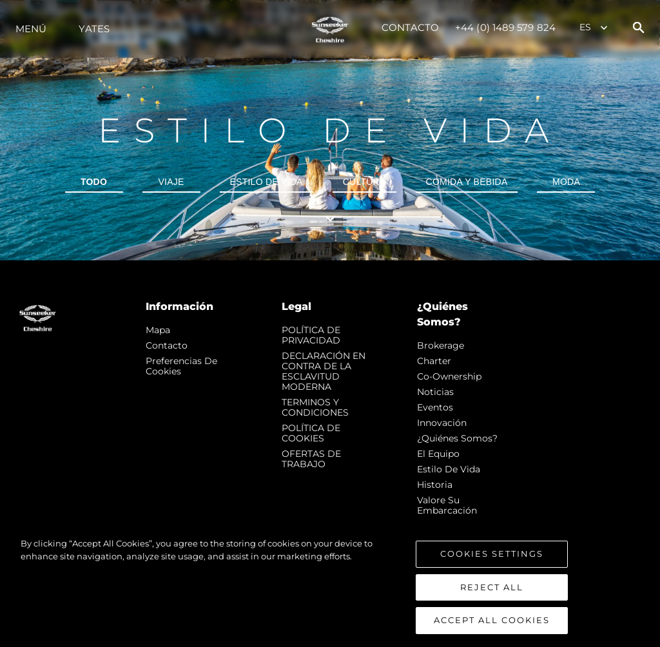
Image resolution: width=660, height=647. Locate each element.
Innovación (442, 423)
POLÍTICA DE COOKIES (311, 433)
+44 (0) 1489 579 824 (505, 27)
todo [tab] (94, 182)
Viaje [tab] (171, 182)
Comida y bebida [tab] (467, 182)
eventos (435, 407)
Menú (30, 29)
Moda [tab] (566, 182)
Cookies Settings (491, 557)
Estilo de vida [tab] (266, 182)
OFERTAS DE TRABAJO (311, 459)
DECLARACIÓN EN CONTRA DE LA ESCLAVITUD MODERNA (323, 371)
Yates (94, 29)
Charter (434, 361)
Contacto (410, 27)
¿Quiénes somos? (457, 438)
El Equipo (438, 453)
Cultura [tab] (364, 182)
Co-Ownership (449, 376)
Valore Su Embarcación (447, 505)
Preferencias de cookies (181, 366)
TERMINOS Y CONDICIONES (315, 407)
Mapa (158, 330)
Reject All (491, 589)
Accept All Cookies (492, 623)
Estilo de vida (448, 469)
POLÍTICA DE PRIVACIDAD (311, 335)
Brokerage (440, 345)
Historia (434, 484)
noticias (435, 392)
